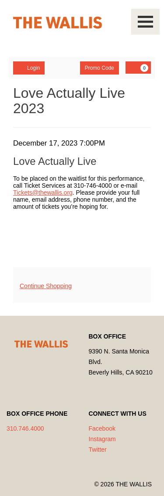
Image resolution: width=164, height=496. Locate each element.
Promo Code (99, 68)
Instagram (102, 438)
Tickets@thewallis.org (43, 192)
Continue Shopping (46, 285)
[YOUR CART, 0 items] (138, 67)
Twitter (98, 449)
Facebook (102, 428)
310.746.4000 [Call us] (25, 428)
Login (29, 67)
